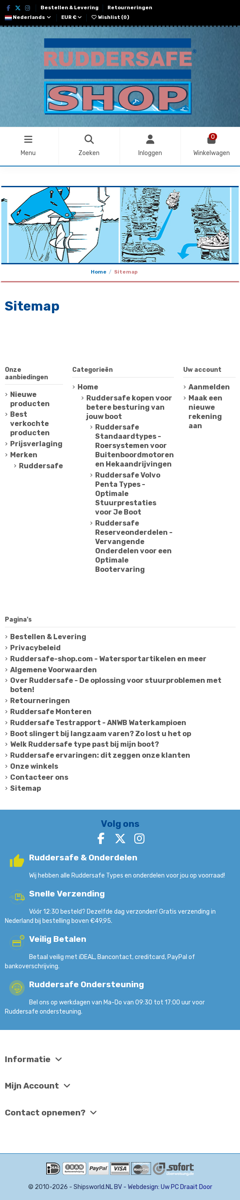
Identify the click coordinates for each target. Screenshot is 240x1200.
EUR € (71, 17)
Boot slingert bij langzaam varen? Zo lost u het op (100, 734)
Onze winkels (34, 766)
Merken (23, 455)
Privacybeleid (35, 648)
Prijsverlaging (36, 444)
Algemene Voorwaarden (53, 670)
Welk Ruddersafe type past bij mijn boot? (84, 744)
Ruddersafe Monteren (51, 711)
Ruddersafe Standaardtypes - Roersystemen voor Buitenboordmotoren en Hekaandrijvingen (134, 445)
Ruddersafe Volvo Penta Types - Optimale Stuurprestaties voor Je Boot (127, 493)
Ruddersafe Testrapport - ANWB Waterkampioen (98, 723)
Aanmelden (209, 387)
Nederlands (28, 17)
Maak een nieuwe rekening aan (205, 412)
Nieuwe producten (30, 399)
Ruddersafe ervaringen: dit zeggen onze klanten (100, 755)
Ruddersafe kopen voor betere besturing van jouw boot (129, 407)
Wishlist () (110, 17)
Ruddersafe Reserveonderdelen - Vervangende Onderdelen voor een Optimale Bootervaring (134, 546)
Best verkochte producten (30, 423)
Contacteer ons (39, 777)
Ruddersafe (41, 466)
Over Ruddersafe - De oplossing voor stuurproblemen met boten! (116, 685)
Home (88, 387)
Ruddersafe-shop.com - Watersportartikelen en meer (108, 659)
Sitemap (25, 788)
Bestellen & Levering (70, 8)
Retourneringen (129, 8)
